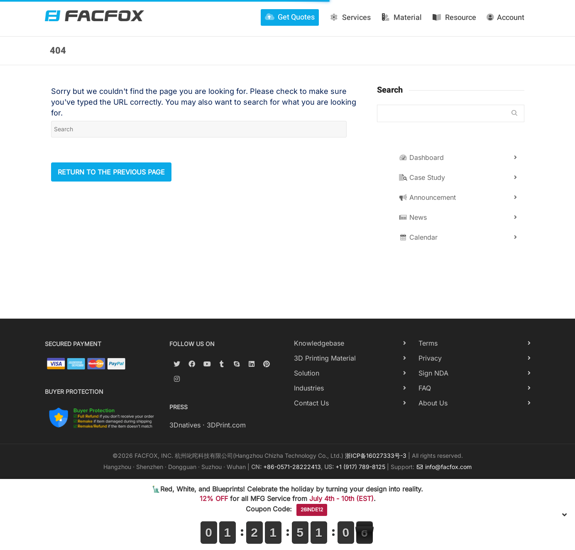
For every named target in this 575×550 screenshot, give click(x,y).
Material (401, 17)
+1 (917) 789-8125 (360, 466)
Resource (454, 17)
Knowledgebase (319, 343)
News (413, 217)
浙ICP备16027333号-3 (375, 455)
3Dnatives (185, 425)
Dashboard (421, 157)
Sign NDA (433, 373)
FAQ (424, 388)
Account (505, 17)
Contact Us (311, 403)
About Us (433, 403)
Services (350, 17)
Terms (428, 343)
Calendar (418, 237)
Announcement (427, 197)
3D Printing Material (325, 358)
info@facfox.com (444, 466)
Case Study (422, 177)
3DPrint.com (226, 425)
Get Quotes (290, 17)
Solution (306, 373)
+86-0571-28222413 (292, 466)
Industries (309, 388)
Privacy (430, 358)
